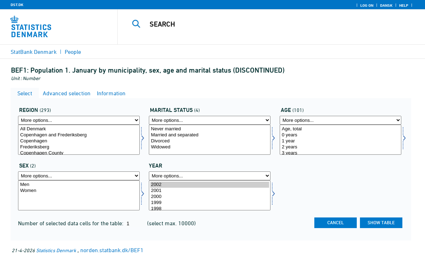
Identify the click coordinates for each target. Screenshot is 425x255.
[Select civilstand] (209, 140)
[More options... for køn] (79, 175)
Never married (209, 129)
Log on (366, 5)
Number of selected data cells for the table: (71, 223)
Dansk (386, 5)
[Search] (268, 24)
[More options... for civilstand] (209, 120)
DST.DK (17, 4)
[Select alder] (340, 140)
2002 (209, 185)
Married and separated (209, 135)
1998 (209, 209)
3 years (340, 153)
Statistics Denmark (56, 250)
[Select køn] (79, 195)
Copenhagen (78, 141)
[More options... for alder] (340, 120)
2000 (209, 197)
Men (78, 185)
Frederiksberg (78, 147)
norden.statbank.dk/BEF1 (112, 250)
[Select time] (209, 195)
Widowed (209, 147)
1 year (340, 141)
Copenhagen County (78, 153)
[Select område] (79, 140)
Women (78, 191)
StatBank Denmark (34, 52)
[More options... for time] (209, 175)
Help (403, 5)
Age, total (340, 129)
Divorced (209, 141)
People (73, 52)
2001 (209, 191)
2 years (340, 147)
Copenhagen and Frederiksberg (78, 135)
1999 (209, 203)
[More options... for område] (79, 120)
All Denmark (78, 129)
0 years (340, 135)
